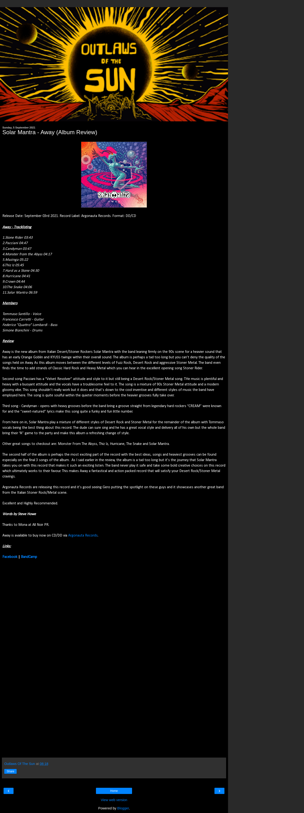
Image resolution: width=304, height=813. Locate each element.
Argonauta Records (83, 535)
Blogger (123, 808)
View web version (114, 800)
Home (114, 791)
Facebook (9, 557)
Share (10, 771)
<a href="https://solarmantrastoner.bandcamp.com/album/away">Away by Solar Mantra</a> (44, 657)
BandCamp (29, 557)
